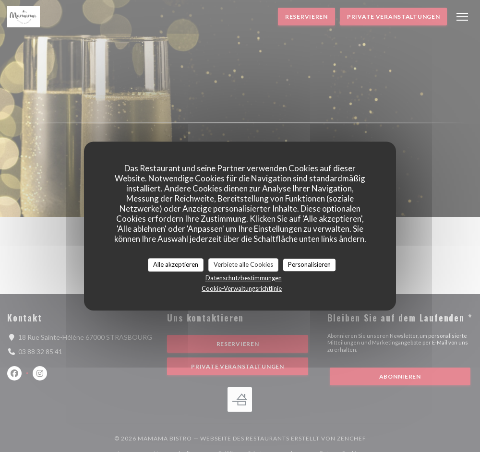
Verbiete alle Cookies (243, 264)
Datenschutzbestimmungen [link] (243, 278)
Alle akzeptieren (175, 264)
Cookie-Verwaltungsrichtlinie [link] (242, 288)
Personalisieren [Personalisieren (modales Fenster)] (309, 264)
